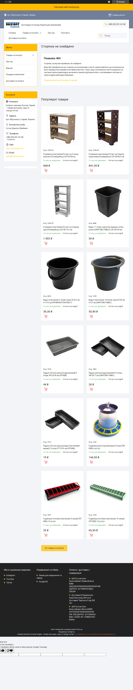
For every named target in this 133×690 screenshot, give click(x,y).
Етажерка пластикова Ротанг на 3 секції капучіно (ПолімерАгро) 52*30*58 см (60, 155)
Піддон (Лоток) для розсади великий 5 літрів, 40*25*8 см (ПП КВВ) (60, 374)
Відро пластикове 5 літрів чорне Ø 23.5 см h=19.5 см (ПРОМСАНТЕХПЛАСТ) (61, 301)
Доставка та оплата (17, 38)
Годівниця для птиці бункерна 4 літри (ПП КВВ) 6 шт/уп (107, 447)
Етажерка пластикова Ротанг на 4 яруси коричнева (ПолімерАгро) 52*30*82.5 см (106, 155)
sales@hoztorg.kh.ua (15, 156)
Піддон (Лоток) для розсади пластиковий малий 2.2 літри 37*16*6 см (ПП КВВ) (61, 447)
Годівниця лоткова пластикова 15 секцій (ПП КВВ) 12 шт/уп (106, 520)
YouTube (10, 579)
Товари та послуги (30, 33)
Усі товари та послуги (54, 548)
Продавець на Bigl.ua (67, 632)
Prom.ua (79, 629)
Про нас (51, 33)
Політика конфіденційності (105, 634)
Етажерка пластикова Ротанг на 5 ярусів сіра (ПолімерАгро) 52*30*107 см (61, 228)
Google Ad (43, 582)
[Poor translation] (9, 651)
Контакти (65, 33)
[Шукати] (101, 36)
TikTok (9, 583)
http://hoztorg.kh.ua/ (15, 148)
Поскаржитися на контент (84, 634)
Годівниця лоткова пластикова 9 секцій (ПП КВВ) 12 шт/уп (62, 520)
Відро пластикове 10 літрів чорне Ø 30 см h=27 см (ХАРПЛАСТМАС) (107, 301)
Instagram (10, 575)
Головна (12, 33)
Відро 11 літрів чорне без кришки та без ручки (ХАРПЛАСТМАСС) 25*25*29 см (106, 228)
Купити (45, 170)
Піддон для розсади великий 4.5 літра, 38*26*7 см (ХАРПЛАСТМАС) (105, 374)
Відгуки (9, 68)
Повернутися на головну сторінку (60, 80)
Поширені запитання (15, 74)
